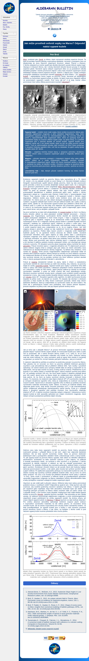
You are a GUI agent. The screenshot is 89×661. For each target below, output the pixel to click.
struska (34, 252)
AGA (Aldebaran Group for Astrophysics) (58, 16)
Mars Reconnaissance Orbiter (69, 187)
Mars (25, 59)
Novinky (5, 20)
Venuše (40, 494)
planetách (65, 82)
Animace (5, 36)
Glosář (5, 47)
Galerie (5, 45)
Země (41, 59)
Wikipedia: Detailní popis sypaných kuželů (43, 629)
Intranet (5, 74)
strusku (28, 277)
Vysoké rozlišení (71, 126)
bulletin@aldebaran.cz (56, 23)
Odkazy (5, 67)
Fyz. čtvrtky (6, 27)
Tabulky (5, 53)
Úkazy (5, 29)
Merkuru (50, 500)
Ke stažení (6, 65)
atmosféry (26, 246)
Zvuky (4, 51)
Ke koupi (5, 63)
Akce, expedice (7, 22)
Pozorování (6, 43)
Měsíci (57, 500)
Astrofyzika (6, 40)
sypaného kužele (42, 266)
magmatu (58, 74)
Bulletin (5, 25)
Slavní (5, 49)
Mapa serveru (7, 72)
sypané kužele (65, 212)
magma (34, 262)
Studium (5, 61)
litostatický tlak (79, 229)
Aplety (5, 38)
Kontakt (5, 76)
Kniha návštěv (7, 69)
